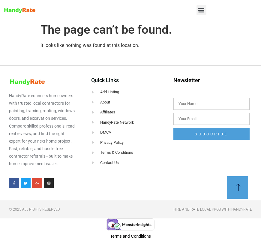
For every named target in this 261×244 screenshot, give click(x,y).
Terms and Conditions (130, 236)
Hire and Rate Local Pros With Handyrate (212, 209)
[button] (201, 10)
